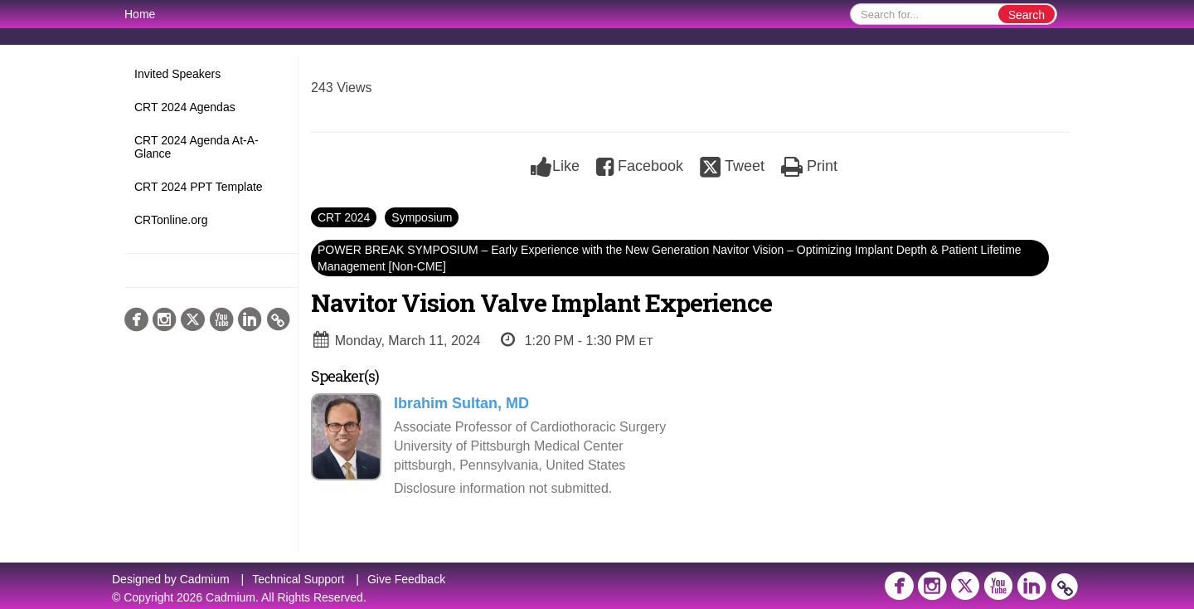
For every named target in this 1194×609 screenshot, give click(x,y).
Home (139, 14)
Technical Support (298, 579)
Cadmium (205, 579)
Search (1026, 15)
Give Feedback (406, 579)
